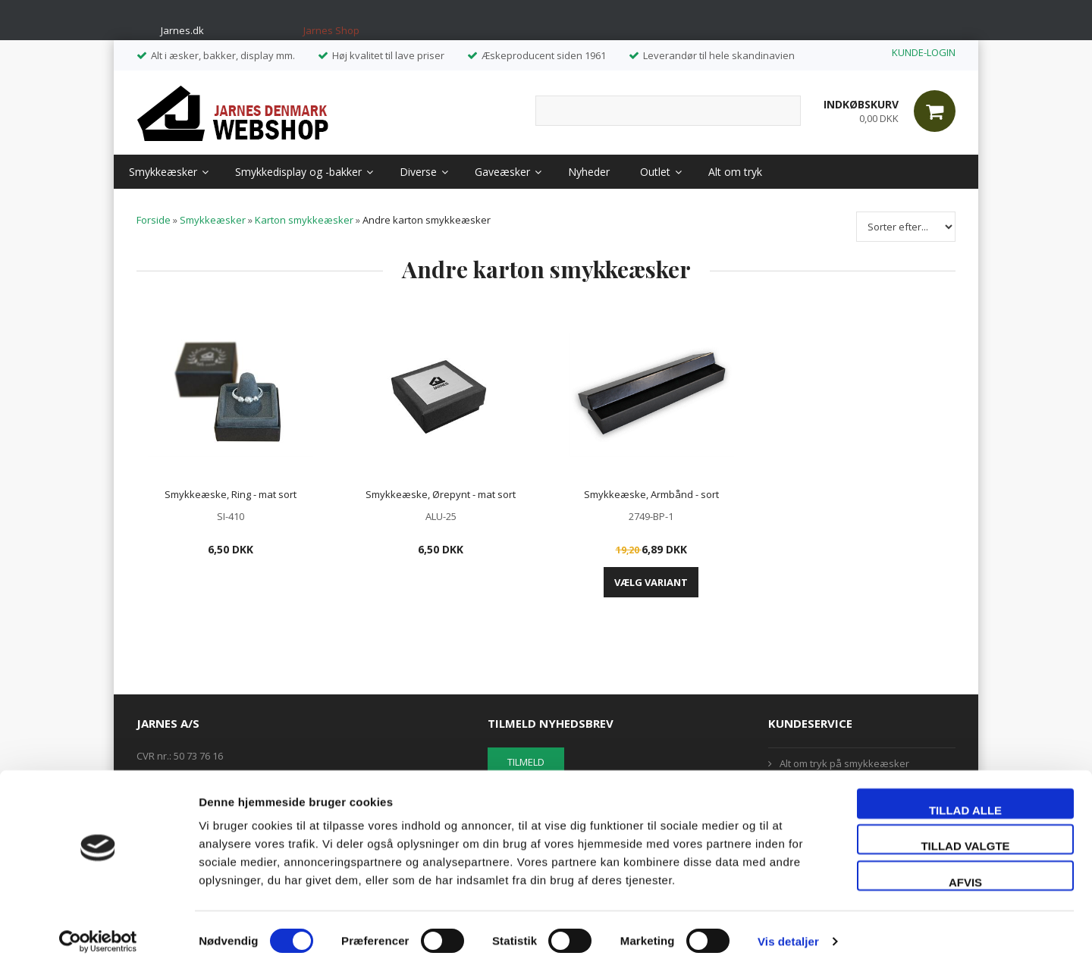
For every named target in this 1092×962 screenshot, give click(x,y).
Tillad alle (965, 800)
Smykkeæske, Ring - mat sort (231, 494)
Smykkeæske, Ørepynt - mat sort (441, 494)
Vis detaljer (788, 932)
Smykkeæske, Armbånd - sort (651, 494)
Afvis (965, 872)
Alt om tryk (735, 172)
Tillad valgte (965, 837)
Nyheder (589, 172)
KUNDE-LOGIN (924, 52)
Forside (153, 220)
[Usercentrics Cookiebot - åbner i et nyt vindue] (98, 932)
